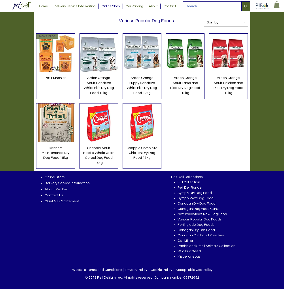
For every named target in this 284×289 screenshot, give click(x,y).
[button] (277, 4)
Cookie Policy (161, 270)
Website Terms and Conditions (97, 270)
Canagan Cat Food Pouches (201, 235)
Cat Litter (185, 240)
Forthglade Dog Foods (196, 224)
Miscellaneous (189, 256)
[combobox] (226, 22)
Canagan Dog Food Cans (198, 209)
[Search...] (209, 6)
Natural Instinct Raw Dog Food (202, 214)
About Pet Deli (56, 189)
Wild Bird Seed (189, 251)
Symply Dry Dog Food (195, 193)
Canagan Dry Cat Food (196, 230)
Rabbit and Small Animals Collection (206, 246)
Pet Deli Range (190, 187)
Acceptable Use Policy (194, 270)
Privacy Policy (136, 270)
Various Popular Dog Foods (200, 219)
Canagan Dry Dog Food (197, 203)
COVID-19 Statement (62, 201)
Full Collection (189, 182)
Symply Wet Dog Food (196, 198)
